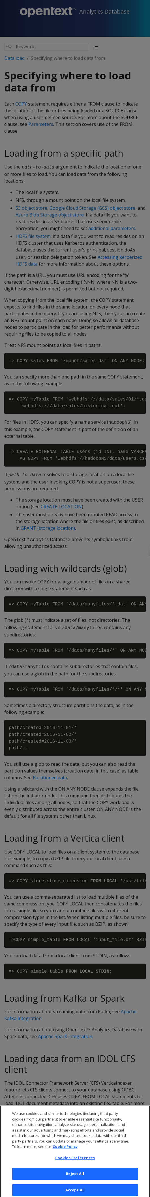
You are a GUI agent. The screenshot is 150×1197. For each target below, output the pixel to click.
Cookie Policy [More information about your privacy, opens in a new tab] (65, 1149)
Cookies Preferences (75, 1161)
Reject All (75, 1177)
